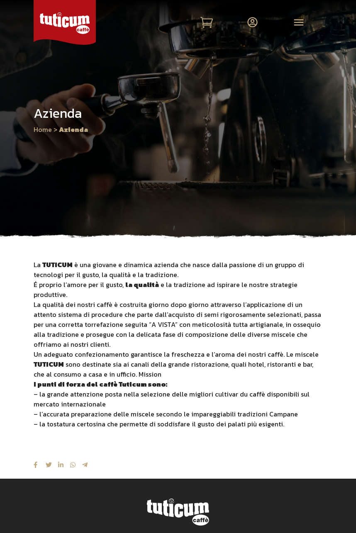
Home (43, 129)
